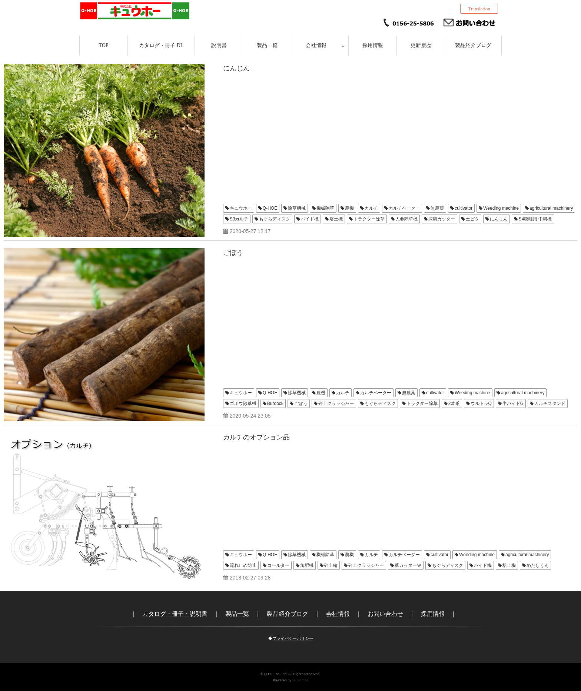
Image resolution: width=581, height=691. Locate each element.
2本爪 (454, 403)
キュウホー (241, 208)
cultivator (463, 208)
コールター (278, 565)
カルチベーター (404, 208)
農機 (349, 208)
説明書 (219, 45)
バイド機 (310, 219)
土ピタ (472, 219)
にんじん (236, 68)
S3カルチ (239, 219)
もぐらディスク (274, 219)
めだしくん (538, 565)
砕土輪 (331, 565)
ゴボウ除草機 (243, 403)
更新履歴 (421, 45)
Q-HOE (270, 208)
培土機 (336, 219)
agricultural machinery (551, 208)
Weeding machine (501, 208)
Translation (479, 8)
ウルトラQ (481, 403)
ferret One (300, 680)
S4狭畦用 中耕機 (535, 219)
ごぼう (233, 252)
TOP (103, 45)
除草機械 (297, 208)
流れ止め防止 (243, 565)
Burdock (275, 403)
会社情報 (316, 45)
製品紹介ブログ (473, 45)
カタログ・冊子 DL (161, 45)
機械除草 (325, 208)
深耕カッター (441, 219)
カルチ (371, 208)
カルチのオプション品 (256, 437)
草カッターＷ (408, 565)
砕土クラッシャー (336, 403)
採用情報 (372, 45)
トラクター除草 (369, 219)
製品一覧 (267, 45)
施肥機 (306, 565)
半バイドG (513, 403)
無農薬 (437, 208)
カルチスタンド (549, 403)
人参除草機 (406, 219)
